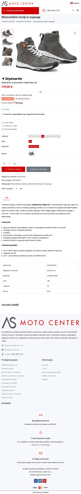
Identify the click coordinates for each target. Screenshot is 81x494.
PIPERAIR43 (16, 180)
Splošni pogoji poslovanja (51, 372)
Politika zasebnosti (49, 376)
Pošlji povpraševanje (39, 169)
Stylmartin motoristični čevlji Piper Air (19, 82)
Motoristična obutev (24, 21)
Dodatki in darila (7, 369)
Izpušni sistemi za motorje (11, 394)
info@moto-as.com (12, 350)
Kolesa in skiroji (7, 397)
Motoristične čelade (9, 379)
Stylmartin (21, 176)
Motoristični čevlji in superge (44, 21)
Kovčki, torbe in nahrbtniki (11, 372)
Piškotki (44, 379)
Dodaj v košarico (13, 169)
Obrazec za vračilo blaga (40, 445)
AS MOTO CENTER (8, 21)
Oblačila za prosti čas (9, 365)
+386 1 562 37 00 (17, 354)
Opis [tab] (6, 198)
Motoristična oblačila (9, 383)
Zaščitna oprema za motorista (13, 376)
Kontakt (45, 365)
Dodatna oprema (8, 390)
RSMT (49, 475)
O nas (44, 369)
